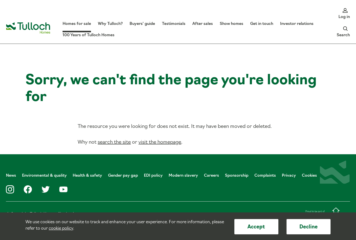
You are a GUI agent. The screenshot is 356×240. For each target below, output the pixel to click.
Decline (308, 227)
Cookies (309, 176)
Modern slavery (183, 176)
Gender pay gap (123, 176)
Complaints (265, 176)
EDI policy (153, 176)
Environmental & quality (44, 176)
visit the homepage (159, 142)
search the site (114, 142)
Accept (256, 227)
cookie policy (61, 228)
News (11, 176)
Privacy (289, 176)
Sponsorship (236, 176)
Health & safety (87, 176)
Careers (211, 176)
